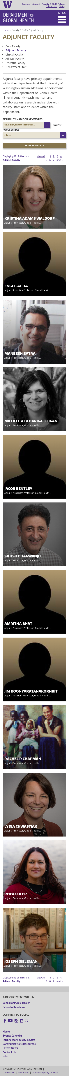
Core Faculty (13, 46)
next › (59, 160)
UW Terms (23, 1072)
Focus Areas (11, 129)
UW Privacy (9, 1072)
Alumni (36, 4)
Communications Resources (19, 1043)
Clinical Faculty (14, 54)
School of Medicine (14, 1007)
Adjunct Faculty (16, 50)
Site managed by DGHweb (45, 1072)
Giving (62, 6)
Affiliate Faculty (15, 58)
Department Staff (16, 67)
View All (41, 156)
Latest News (10, 1048)
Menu (62, 12)
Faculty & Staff (19, 30)
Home (6, 30)
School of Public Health (16, 1002)
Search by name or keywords (23, 119)
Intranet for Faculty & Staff (19, 1039)
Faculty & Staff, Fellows (53, 4)
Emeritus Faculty (15, 63)
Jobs (5, 1056)
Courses (26, 4)
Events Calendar (12, 1035)
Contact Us (51, 6)
